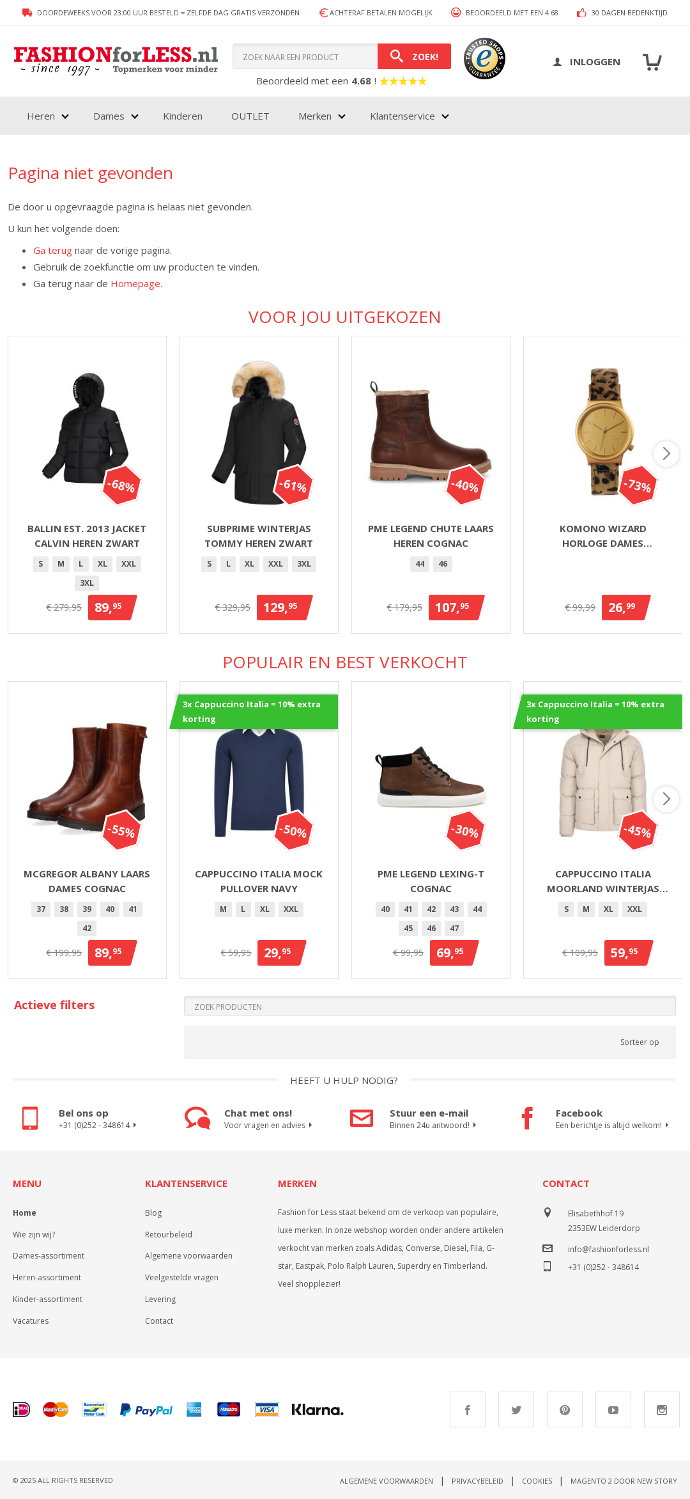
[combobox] (342, 56)
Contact (159, 1320)
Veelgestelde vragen (181, 1277)
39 (86, 909)
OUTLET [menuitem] (250, 115)
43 (454, 909)
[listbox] (87, 575)
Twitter (516, 1409)
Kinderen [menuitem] (183, 115)
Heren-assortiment (47, 1277)
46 (442, 563)
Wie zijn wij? (34, 1234)
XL (102, 563)
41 (132, 909)
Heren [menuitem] (41, 115)
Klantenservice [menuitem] (402, 115)
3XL (87, 582)
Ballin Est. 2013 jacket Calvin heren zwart (86, 535)
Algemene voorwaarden (189, 1255)
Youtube (613, 1409)
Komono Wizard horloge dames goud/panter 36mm (603, 536)
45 (408, 928)
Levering (160, 1299)
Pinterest (565, 1409)
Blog (153, 1212)
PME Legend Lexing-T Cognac (431, 881)
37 (40, 909)
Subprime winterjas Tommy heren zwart (258, 535)
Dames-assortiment (48, 1255)
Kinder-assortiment (47, 1299)
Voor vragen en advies (270, 1125)
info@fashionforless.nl (608, 1249)
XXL (128, 563)
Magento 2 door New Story (624, 1481)
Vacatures (31, 1320)
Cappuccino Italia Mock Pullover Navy (259, 881)
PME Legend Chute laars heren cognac (431, 535)
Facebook (468, 1409)
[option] (41, 564)
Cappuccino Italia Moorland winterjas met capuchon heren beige (603, 881)
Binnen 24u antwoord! (435, 1125)
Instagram (662, 1409)
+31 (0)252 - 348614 (99, 1125)
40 (109, 909)
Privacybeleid (477, 1481)
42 (86, 928)
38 (63, 909)
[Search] (414, 56)
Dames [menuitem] (109, 115)
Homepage (135, 283)
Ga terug (52, 250)
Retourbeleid (168, 1234)
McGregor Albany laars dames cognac (87, 881)
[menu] (236, 116)
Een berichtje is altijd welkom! (614, 1125)
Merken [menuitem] (315, 115)
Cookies (537, 1481)
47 (454, 928)
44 (419, 563)
